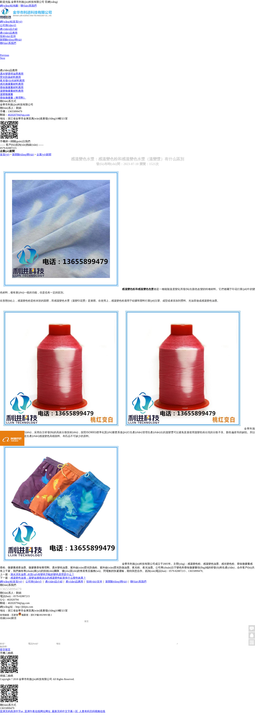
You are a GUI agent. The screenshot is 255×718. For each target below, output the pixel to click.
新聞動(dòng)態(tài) (11, 39)
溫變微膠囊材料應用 (11, 90)
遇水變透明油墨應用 (11, 73)
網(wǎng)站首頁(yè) (11, 21)
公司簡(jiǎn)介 (8, 25)
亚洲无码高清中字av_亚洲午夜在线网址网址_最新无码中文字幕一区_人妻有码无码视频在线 (52, 716)
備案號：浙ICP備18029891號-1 (36, 615)
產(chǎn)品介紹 (8, 29)
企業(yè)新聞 (44, 154)
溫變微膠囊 (6, 94)
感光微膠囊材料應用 (11, 84)
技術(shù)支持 (8, 36)
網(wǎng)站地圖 (9, 5)
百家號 (14, 615)
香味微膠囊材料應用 (11, 87)
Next (2, 58)
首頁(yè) (4, 154)
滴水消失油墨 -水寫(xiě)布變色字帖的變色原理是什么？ (42, 574)
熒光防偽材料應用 (10, 77)
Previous (4, 55)
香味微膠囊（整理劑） (13, 97)
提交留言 (5, 654)
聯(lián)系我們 (28, 5)
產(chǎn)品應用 (8, 32)
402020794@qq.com (19, 114)
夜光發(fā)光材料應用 (12, 80)
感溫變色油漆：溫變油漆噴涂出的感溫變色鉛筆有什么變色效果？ (48, 577)
